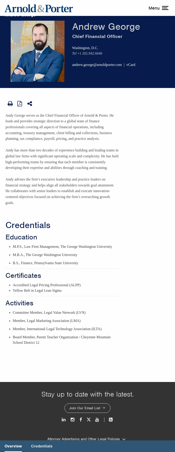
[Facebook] (81, 419)
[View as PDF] (20, 103)
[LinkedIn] (64, 419)
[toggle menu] (158, 8)
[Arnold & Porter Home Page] (39, 8)
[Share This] (30, 103)
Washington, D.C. (85, 48)
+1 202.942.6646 (89, 53)
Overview (13, 446)
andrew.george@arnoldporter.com (97, 65)
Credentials (27, 225)
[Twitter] (89, 419)
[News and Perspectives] (108, 419)
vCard (130, 65)
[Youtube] (97, 419)
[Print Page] (10, 103)
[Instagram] (73, 419)
